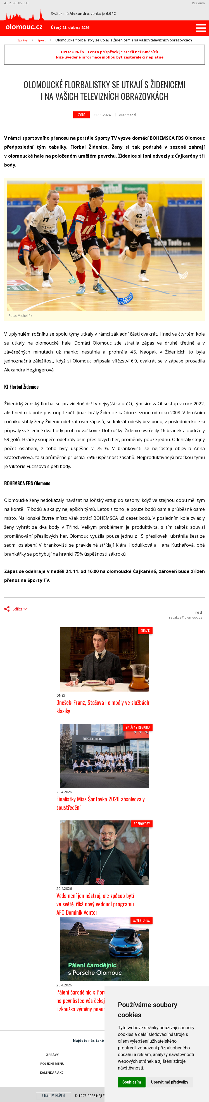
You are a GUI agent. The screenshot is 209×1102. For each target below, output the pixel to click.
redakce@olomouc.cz (185, 617)
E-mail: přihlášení (53, 1095)
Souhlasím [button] (131, 1082)
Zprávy (22, 40)
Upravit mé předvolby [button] (169, 1082)
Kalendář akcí (52, 1072)
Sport (41, 40)
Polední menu (52, 1063)
